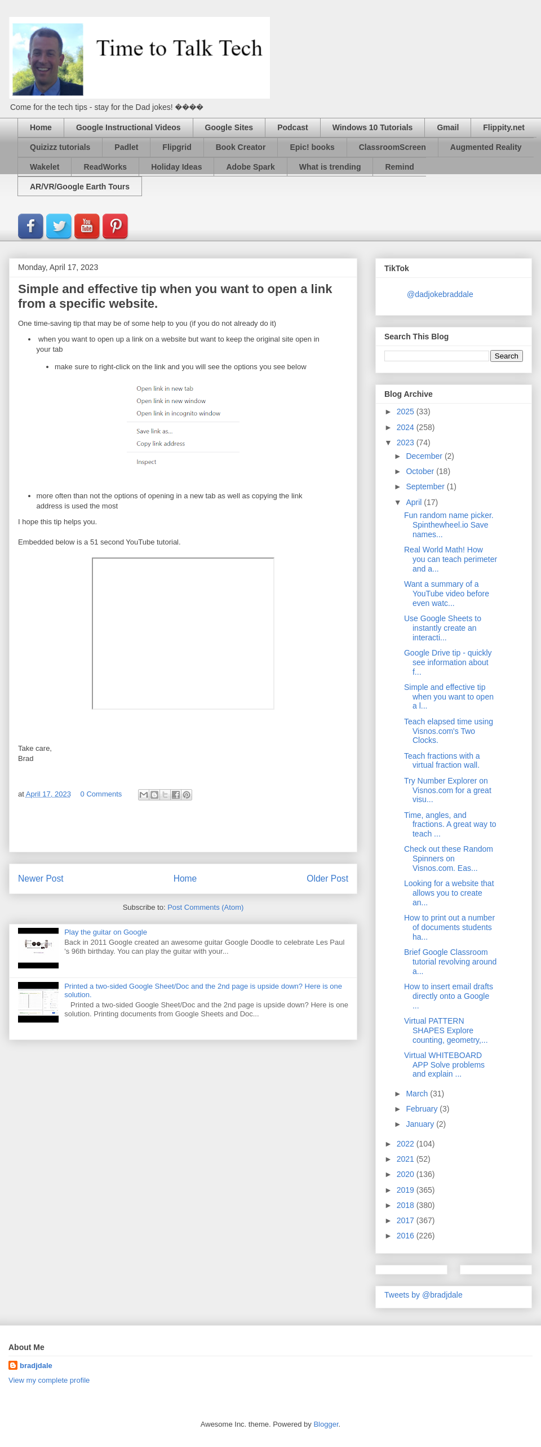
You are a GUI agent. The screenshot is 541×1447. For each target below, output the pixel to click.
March (418, 1093)
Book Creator (241, 147)
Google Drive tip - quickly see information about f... (448, 662)
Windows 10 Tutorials (372, 127)
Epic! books (312, 147)
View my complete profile (49, 1380)
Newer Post (41, 878)
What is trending (330, 166)
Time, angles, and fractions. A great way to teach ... (450, 825)
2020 (406, 1174)
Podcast (292, 127)
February (423, 1108)
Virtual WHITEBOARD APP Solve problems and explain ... (444, 1065)
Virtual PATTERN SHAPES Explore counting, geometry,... (446, 1030)
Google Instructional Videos (128, 127)
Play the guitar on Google (105, 932)
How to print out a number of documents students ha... (449, 927)
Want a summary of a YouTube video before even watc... (446, 593)
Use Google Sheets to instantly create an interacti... (442, 628)
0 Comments (101, 794)
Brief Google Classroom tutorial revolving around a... (450, 962)
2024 (406, 427)
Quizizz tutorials (60, 147)
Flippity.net (504, 127)
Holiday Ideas (176, 166)
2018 (406, 1205)
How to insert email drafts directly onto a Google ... (448, 996)
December (425, 456)
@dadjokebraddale (440, 294)
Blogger (325, 1424)
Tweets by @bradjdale (423, 1294)
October (421, 471)
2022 (406, 1143)
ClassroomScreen (392, 147)
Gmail (448, 127)
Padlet (126, 147)
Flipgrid (176, 147)
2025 (406, 411)
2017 (406, 1220)
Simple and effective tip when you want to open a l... (449, 697)
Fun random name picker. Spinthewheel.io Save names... (449, 525)
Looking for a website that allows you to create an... (449, 893)
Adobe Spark (250, 166)
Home (41, 127)
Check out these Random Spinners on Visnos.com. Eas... (448, 858)
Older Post (327, 878)
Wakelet (44, 166)
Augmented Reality (486, 147)
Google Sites (229, 127)
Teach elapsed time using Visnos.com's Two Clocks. (448, 731)
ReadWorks (105, 166)
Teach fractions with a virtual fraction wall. (442, 760)
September (426, 486)
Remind (399, 166)
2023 (406, 442)
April (415, 502)
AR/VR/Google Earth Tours (80, 186)
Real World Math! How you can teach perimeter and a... (450, 559)
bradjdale (36, 1365)
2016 (406, 1235)
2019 (406, 1189)
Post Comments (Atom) (205, 907)
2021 (406, 1158)
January (421, 1124)
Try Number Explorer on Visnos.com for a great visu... (447, 790)
